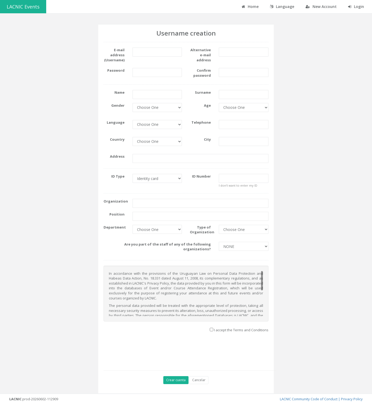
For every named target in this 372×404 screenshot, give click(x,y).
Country (117, 139)
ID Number (201, 176)
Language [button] (282, 6)
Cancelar (199, 380)
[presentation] (201, 350)
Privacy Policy (352, 399)
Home (250, 6)
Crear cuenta (176, 380)
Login (356, 6)
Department (115, 227)
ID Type (118, 176)
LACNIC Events (23, 6)
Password (116, 70)
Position (117, 214)
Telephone (201, 122)
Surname (203, 92)
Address (117, 156)
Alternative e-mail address (200, 55)
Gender (118, 105)
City (207, 139)
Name (119, 92)
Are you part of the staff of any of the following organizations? (167, 247)
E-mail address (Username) (114, 55)
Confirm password (202, 73)
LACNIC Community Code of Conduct (308, 399)
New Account (321, 6)
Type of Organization (202, 230)
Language (116, 122)
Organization (116, 201)
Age (207, 105)
